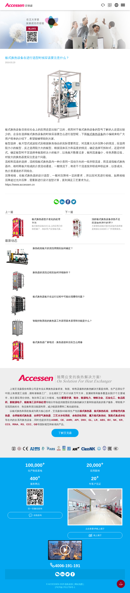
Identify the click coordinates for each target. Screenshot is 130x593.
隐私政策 (69, 584)
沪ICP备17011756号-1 (65, 587)
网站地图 (79, 584)
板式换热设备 (95, 134)
